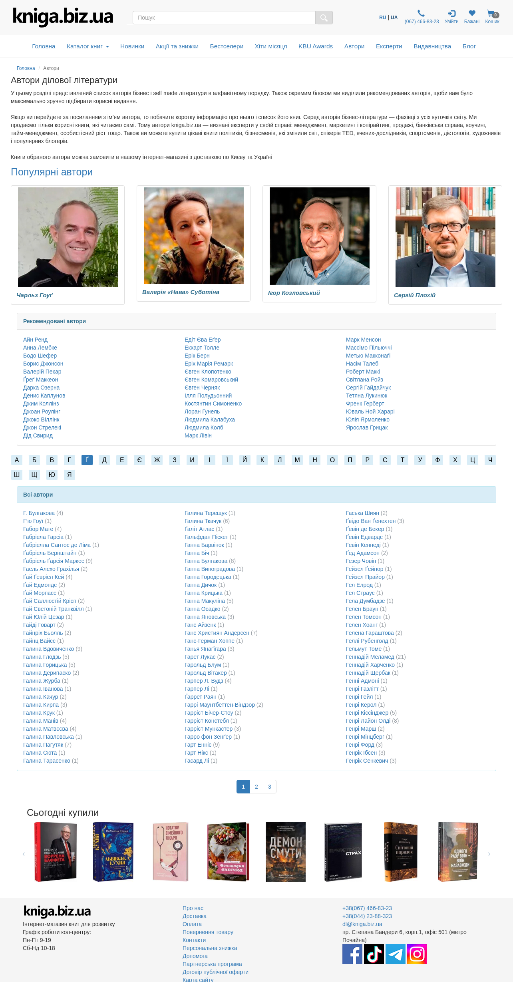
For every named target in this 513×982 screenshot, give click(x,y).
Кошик (492, 17)
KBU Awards (315, 46)
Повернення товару (208, 932)
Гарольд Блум (203, 665)
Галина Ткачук (203, 521)
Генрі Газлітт (362, 689)
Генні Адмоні (362, 681)
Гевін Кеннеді (363, 545)
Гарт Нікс (196, 752)
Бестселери (227, 46)
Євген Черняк (202, 387)
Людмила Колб (204, 427)
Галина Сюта (40, 752)
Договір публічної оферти (216, 972)
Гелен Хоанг (362, 625)
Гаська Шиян (362, 513)
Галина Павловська (48, 737)
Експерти (389, 46)
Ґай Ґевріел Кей (43, 577)
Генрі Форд (360, 744)
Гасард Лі (197, 760)
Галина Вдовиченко (48, 649)
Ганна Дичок (201, 585)
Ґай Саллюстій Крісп (49, 601)
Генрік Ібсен (361, 752)
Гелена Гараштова (370, 633)
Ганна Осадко (203, 609)
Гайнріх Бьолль (43, 633)
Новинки (132, 46)
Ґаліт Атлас (199, 529)
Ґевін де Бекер (365, 529)
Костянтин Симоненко (213, 403)
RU (382, 17)
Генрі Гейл (359, 697)
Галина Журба (41, 681)
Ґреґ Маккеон (40, 379)
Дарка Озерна (41, 387)
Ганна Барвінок (204, 545)
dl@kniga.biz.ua (362, 924)
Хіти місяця (271, 46)
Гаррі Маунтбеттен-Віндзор (220, 705)
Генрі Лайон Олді (368, 721)
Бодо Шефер (40, 355)
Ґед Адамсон (363, 553)
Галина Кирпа (41, 705)
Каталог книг (88, 46)
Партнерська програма (212, 964)
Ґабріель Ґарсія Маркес (53, 561)
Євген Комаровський (211, 379)
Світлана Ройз (364, 379)
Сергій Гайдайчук (368, 387)
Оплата (192, 924)
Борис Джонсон (43, 363)
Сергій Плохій (414, 295)
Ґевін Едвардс (364, 537)
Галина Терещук (206, 513)
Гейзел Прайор (365, 577)
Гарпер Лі (197, 689)
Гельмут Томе (364, 649)
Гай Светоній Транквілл (53, 609)
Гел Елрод (359, 585)
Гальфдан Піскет (206, 537)
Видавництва (432, 46)
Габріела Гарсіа (43, 537)
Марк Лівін (198, 435)
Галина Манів (40, 721)
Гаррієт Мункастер (209, 729)
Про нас (193, 908)
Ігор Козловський (294, 292)
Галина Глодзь (42, 657)
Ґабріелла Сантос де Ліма (57, 545)
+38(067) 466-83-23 (367, 908)
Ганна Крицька (204, 593)
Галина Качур (40, 697)
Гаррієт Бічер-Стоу (209, 713)
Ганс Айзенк (200, 625)
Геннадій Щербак (368, 673)
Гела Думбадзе (365, 601)
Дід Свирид (38, 435)
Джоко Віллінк (41, 419)
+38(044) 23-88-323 (367, 916)
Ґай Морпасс (39, 593)
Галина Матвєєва (45, 729)
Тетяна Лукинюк (366, 395)
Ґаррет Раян (201, 697)
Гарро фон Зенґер (208, 737)
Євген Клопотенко (208, 371)
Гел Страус (360, 593)
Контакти (194, 940)
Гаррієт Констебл (207, 721)
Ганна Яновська (205, 617)
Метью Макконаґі (368, 355)
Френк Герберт (365, 403)
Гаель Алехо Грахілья (51, 569)
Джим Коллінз (41, 403)
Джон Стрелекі (42, 427)
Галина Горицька (45, 665)
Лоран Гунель (202, 411)
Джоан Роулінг (41, 411)
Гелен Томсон (364, 617)
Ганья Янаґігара (205, 649)
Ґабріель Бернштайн (50, 553)
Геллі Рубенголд (367, 641)
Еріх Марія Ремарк (209, 363)
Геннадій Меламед (370, 657)
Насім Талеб (362, 363)
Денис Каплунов (44, 395)
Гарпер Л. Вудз (204, 681)
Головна (43, 46)
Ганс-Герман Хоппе (210, 641)
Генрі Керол (361, 705)
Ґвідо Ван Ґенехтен (371, 521)
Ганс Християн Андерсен (217, 633)
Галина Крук (39, 713)
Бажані (472, 17)
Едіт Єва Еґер (203, 339)
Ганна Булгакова (206, 561)
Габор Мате (38, 529)
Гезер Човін (361, 561)
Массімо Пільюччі (369, 347)
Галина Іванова (43, 689)
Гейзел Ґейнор (365, 569)
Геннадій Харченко (370, 665)
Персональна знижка (210, 948)
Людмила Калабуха (210, 419)
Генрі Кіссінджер (367, 713)
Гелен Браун (362, 609)
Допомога (195, 956)
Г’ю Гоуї (33, 521)
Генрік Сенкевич (367, 760)
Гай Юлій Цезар (43, 617)
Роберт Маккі (363, 371)
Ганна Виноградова (210, 569)
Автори (354, 46)
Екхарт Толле (202, 347)
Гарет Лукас (200, 657)
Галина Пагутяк (43, 744)
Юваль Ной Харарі (370, 411)
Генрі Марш (361, 729)
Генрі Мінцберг (365, 737)
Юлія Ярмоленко (368, 419)
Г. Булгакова (39, 513)
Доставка (195, 916)
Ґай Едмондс (40, 585)
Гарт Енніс (198, 744)
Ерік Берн (197, 355)
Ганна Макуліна (205, 601)
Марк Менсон (363, 339)
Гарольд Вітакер (206, 673)
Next (489, 852)
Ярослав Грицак (367, 427)
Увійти (452, 17)
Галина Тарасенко (46, 760)
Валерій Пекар (42, 371)
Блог (469, 46)
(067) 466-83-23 (421, 17)
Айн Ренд (35, 339)
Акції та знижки (177, 46)
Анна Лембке (40, 347)
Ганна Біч (197, 553)
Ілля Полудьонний (208, 395)
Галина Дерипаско (47, 673)
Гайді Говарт (39, 625)
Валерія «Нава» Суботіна (180, 291)
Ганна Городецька (208, 577)
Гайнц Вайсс (39, 641)
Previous (24, 852)
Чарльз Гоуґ (34, 295)
